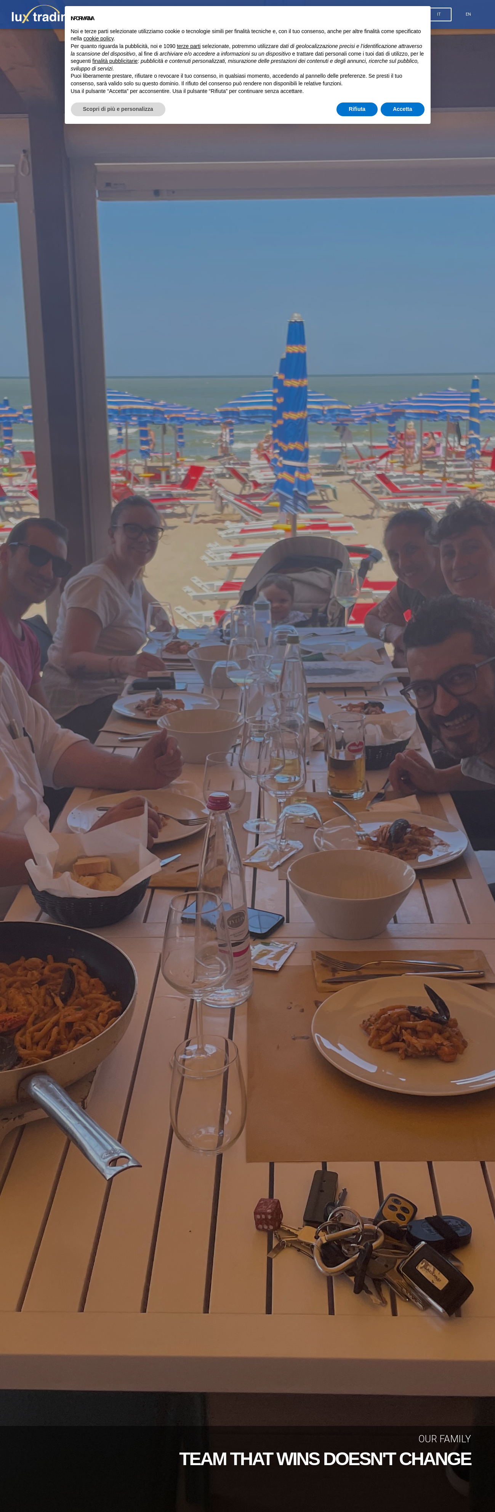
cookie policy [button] (98, 38)
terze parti (188, 46)
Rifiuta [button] (357, 109)
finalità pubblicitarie (115, 61)
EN (468, 15)
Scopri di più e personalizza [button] (118, 109)
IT (439, 15)
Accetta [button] (402, 109)
